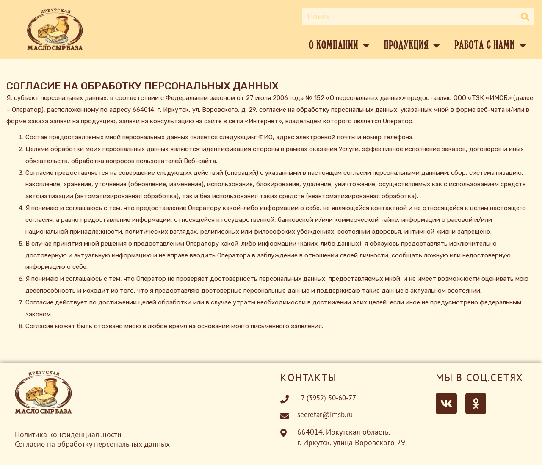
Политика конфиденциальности (68, 434)
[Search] (525, 16)
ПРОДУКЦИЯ (412, 45)
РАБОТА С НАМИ (490, 45)
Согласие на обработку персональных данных (92, 443)
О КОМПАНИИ (339, 45)
